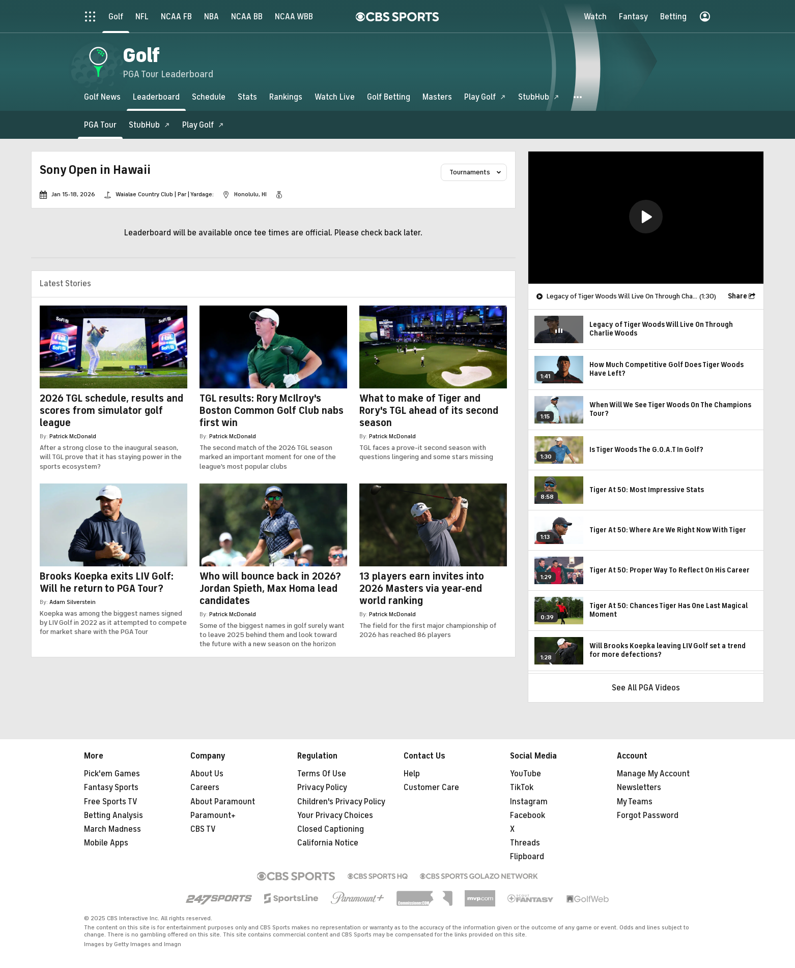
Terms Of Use (321, 774)
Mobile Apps (106, 843)
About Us (206, 774)
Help (412, 774)
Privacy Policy (322, 787)
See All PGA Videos (646, 688)
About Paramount (222, 802)
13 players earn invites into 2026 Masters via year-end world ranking (421, 588)
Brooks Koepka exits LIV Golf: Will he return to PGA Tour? (107, 582)
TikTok (521, 787)
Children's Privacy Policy (341, 802)
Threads (525, 843)
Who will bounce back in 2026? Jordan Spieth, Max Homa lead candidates (270, 588)
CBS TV (203, 829)
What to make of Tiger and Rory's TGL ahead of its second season (428, 410)
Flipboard (527, 857)
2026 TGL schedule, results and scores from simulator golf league (111, 410)
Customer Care (431, 787)
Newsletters (639, 787)
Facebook (527, 815)
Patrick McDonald (72, 436)
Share (737, 296)
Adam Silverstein (72, 602)
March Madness (112, 829)
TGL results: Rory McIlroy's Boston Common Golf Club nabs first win (272, 410)
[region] (645, 218)
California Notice (327, 843)
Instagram (529, 802)
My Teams (634, 802)
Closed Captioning (330, 829)
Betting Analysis (113, 815)
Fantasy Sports (111, 787)
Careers (204, 787)
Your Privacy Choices (335, 815)
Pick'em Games (112, 774)
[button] (578, 97)
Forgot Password (647, 815)
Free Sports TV (110, 802)
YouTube (525, 774)
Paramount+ (213, 815)
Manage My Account (653, 774)
